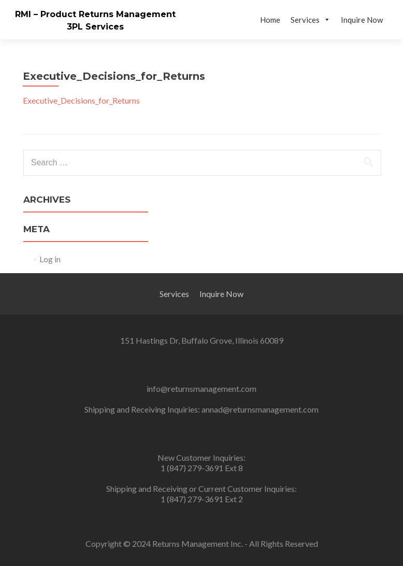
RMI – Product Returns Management (95, 14)
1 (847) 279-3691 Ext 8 (202, 468)
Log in (50, 259)
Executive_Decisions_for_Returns (81, 100)
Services (310, 20)
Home (270, 19)
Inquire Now (362, 19)
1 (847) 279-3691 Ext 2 (202, 499)
